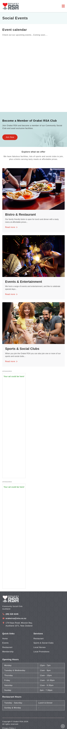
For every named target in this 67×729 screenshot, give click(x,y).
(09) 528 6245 (12, 614)
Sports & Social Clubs (44, 643)
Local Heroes (40, 647)
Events (5, 643)
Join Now (10, 137)
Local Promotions (41, 652)
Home (5, 639)
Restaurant (7, 647)
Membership (8, 652)
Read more (11, 227)
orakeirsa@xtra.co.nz (16, 618)
